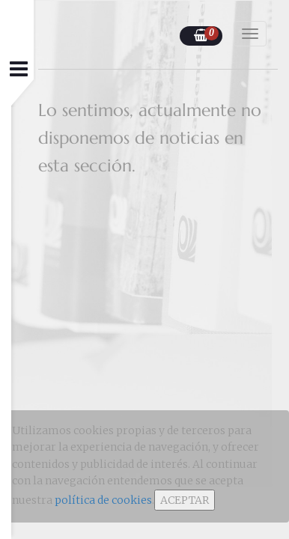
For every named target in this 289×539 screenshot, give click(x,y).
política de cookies (103, 500)
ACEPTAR (184, 500)
